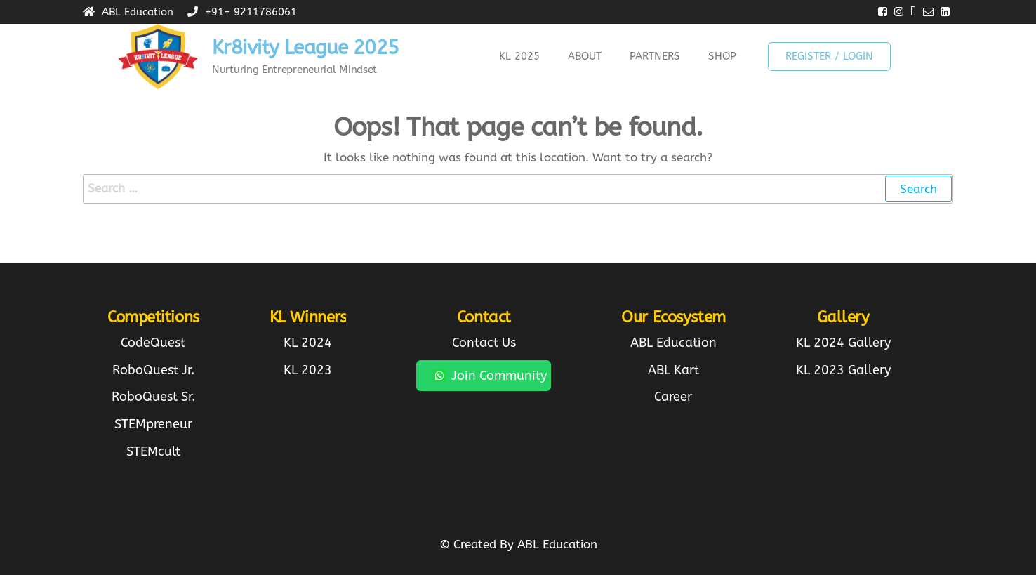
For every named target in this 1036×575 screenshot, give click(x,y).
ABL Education (673, 342)
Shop (722, 56)
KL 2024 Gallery (843, 342)
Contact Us (484, 342)
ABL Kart (673, 370)
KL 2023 (308, 370)
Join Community (490, 375)
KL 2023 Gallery (843, 370)
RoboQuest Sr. (153, 396)
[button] (523, 56)
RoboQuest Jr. (153, 370)
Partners (655, 56)
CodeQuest (153, 342)
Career (673, 396)
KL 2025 (519, 56)
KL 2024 (308, 342)
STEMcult (153, 451)
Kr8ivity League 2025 (305, 47)
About (585, 56)
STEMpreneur (153, 424)
